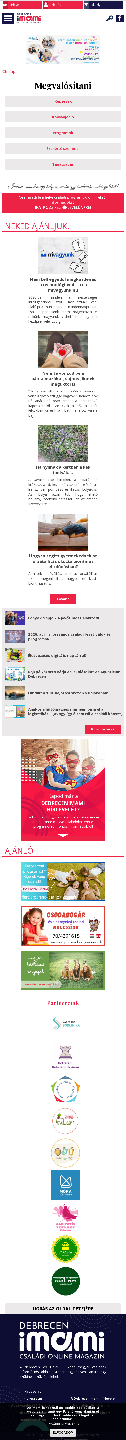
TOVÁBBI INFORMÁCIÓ (63, 1424)
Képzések (63, 100)
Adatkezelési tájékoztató (32, 1401)
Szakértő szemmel (63, 147)
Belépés (55, 5)
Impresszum (32, 1394)
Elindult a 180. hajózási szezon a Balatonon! (68, 688)
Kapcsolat (32, 1387)
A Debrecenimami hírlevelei (93, 1394)
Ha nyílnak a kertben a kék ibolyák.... (63, 467)
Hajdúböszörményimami (93, 1401)
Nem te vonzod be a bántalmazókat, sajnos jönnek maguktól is (63, 376)
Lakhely (95, 5)
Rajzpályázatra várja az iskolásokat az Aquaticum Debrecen (74, 670)
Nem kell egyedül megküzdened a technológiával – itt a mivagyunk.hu (63, 283)
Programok (63, 132)
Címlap (8, 71)
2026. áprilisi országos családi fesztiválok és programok (69, 633)
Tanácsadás (63, 163)
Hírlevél (14, 5)
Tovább (63, 595)
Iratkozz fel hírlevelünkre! (63, 206)
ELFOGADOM (63, 1432)
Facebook (120, 18)
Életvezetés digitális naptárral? (57, 651)
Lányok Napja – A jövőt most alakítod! (63, 613)
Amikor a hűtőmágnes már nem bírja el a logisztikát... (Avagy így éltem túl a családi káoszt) (75, 707)
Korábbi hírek (103, 725)
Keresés (110, 18)
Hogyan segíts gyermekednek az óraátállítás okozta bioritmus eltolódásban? (63, 558)
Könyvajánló (63, 116)
